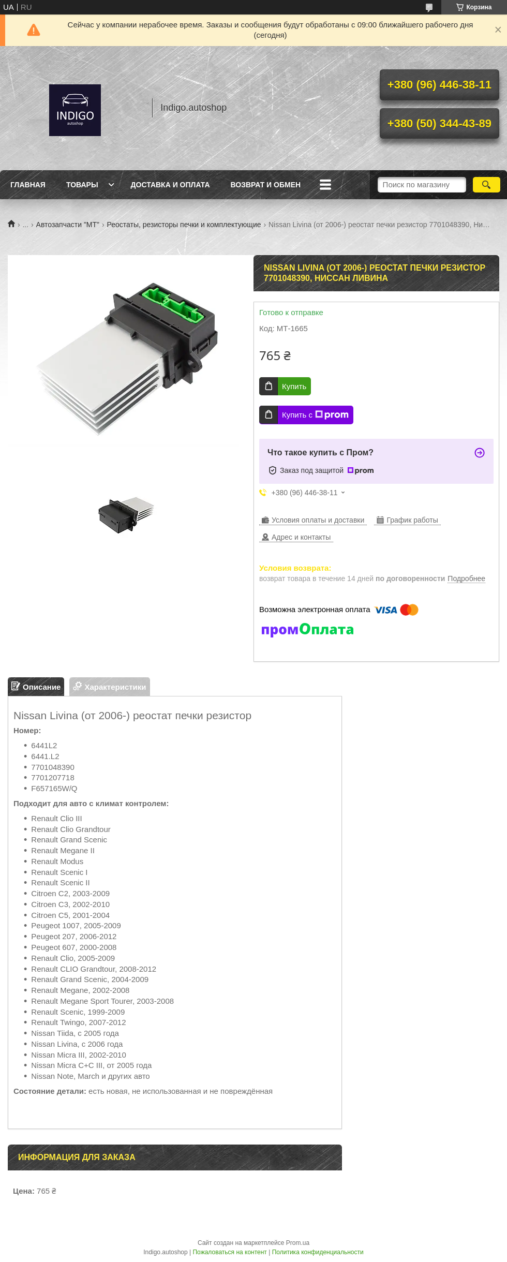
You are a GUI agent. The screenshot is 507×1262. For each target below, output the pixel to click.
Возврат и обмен (266, 185)
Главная (28, 185)
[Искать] (486, 184)
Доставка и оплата (170, 185)
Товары (82, 185)
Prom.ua (297, 1242)
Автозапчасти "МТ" (68, 224)
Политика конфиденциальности (318, 1252)
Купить (294, 386)
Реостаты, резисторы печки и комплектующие (184, 224)
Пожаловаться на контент (229, 1252)
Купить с (315, 415)
